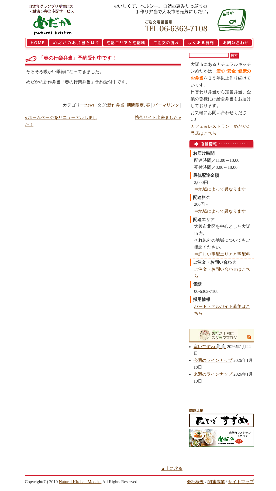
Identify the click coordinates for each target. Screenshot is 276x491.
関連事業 (216, 481)
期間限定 (135, 105)
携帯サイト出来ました (158, 117)
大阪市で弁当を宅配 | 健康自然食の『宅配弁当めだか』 (58, 19)
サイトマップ (241, 481)
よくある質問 (201, 44)
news (89, 105)
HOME (37, 44)
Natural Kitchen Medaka (80, 481)
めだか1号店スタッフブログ (218, 335)
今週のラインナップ (213, 360)
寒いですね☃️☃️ (210, 346)
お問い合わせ (236, 44)
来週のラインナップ (213, 374)
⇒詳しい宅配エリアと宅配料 (222, 254)
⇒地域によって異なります (220, 189)
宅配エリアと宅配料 (126, 44)
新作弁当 (116, 105)
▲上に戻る (171, 468)
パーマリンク (166, 105)
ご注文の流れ (166, 44)
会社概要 (195, 481)
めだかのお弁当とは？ (76, 44)
